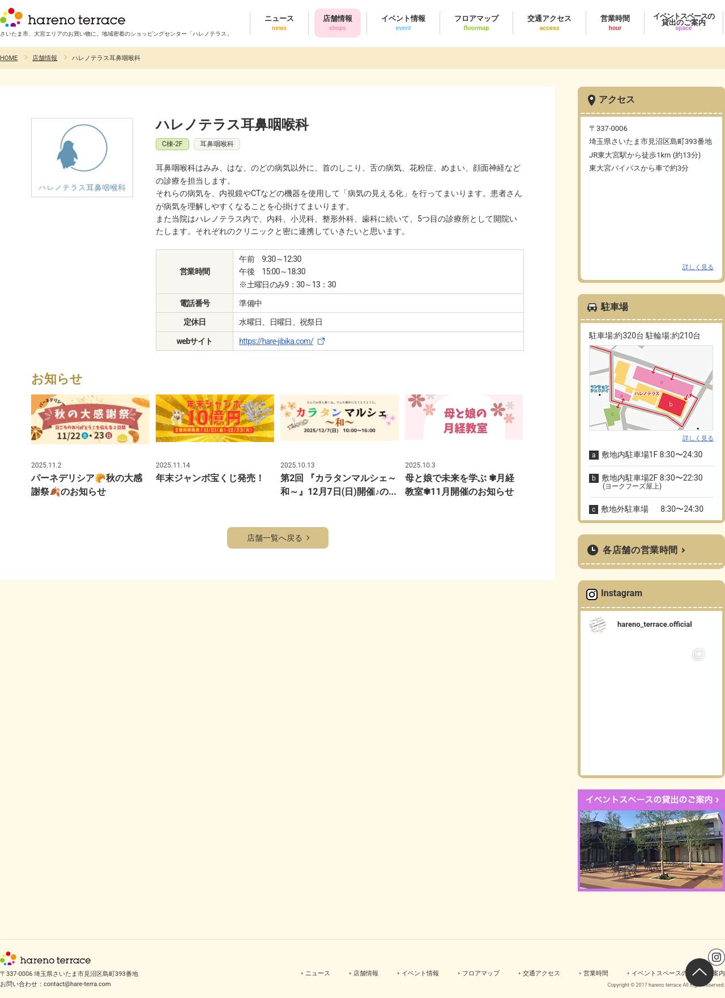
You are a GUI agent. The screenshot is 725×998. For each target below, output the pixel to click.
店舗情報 (44, 58)
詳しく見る (698, 267)
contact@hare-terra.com (77, 984)
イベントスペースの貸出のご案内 (678, 973)
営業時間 (595, 973)
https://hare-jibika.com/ (276, 341)
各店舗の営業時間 (640, 550)
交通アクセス (541, 973)
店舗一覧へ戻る (274, 537)
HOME (9, 58)
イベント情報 (420, 973)
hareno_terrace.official (654, 624)
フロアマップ (481, 973)
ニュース (317, 973)
